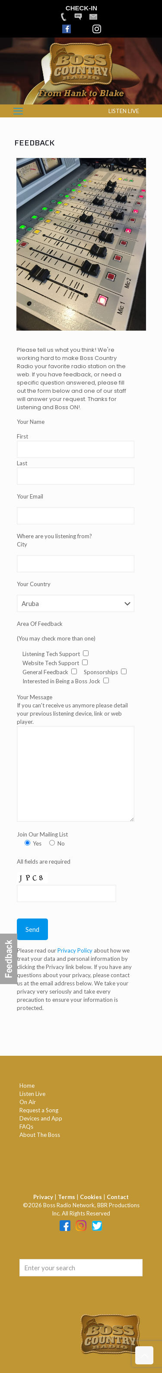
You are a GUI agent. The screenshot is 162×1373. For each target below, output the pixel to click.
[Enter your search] (81, 1267)
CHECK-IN (81, 8)
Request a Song (38, 1110)
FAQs (26, 1126)
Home (27, 1085)
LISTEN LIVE (123, 110)
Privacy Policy (75, 950)
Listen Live (32, 1093)
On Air (27, 1101)
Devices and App (40, 1118)
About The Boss (39, 1134)
